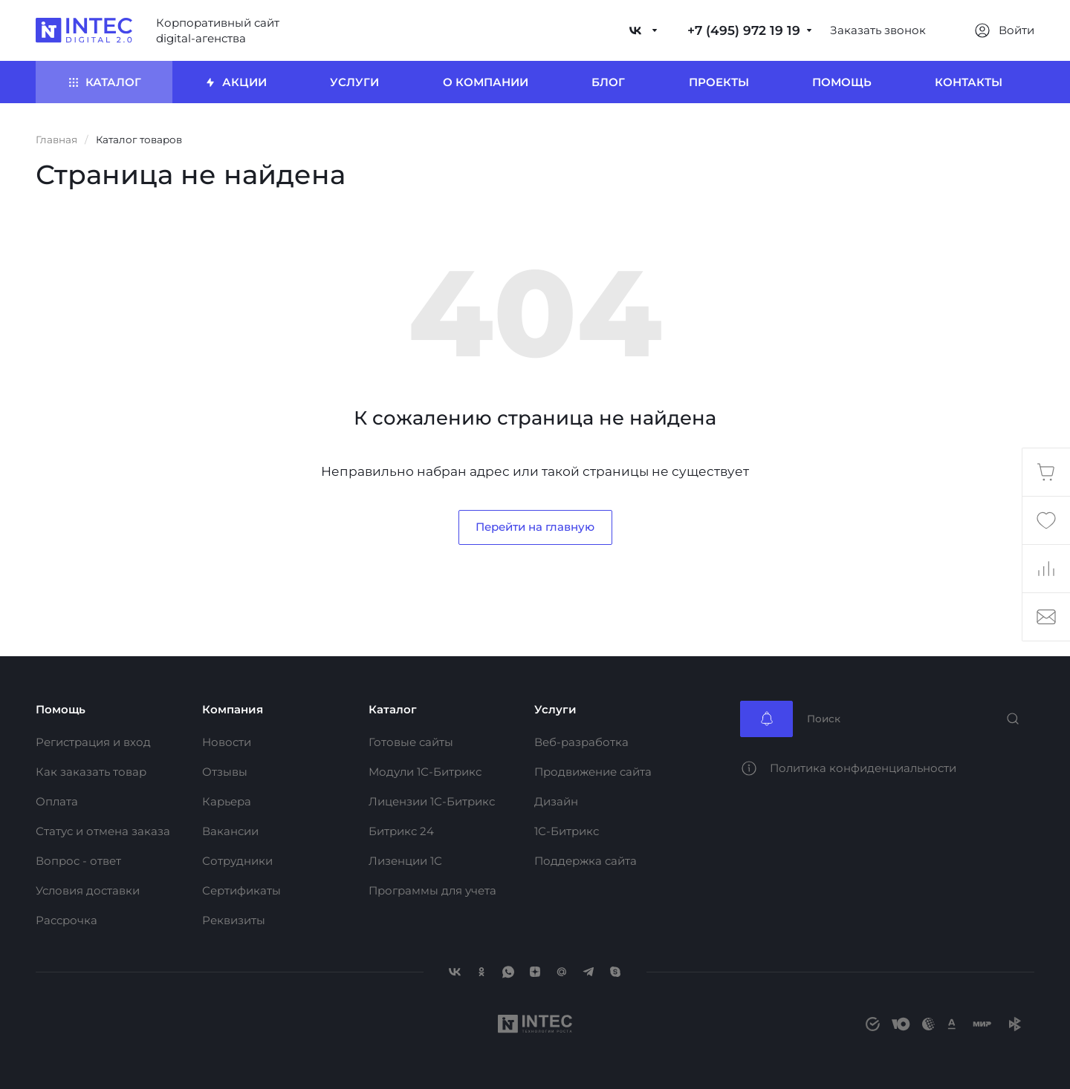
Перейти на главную (535, 527)
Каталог (393, 709)
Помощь (60, 709)
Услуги (555, 709)
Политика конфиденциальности (863, 768)
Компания (232, 709)
